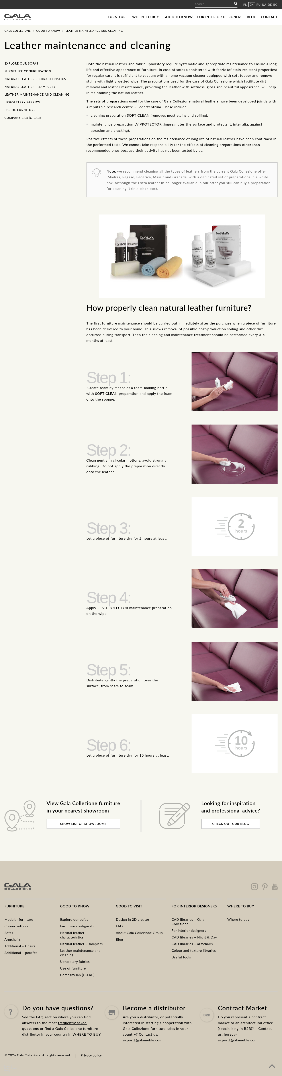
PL (245, 4)
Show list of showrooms (83, 824)
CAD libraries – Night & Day (194, 937)
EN (252, 4)
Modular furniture (18, 919)
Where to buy (145, 17)
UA (264, 4)
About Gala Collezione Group (139, 933)
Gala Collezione (17, 30)
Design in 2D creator (132, 919)
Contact (269, 17)
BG (275, 4)
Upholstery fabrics (22, 102)
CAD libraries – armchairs (192, 944)
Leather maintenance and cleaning (37, 94)
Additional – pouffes (20, 953)
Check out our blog (230, 824)
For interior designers (219, 17)
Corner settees (16, 926)
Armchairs (12, 939)
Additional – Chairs (19, 946)
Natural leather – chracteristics (35, 79)
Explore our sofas (21, 63)
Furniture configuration (27, 71)
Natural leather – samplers (29, 87)
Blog (252, 17)
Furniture (118, 17)
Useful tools (181, 957)
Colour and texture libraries (194, 950)
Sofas (8, 933)
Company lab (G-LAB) (22, 118)
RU (259, 4)
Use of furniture (19, 110)
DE (270, 4)
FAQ (119, 926)
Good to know (178, 17)
